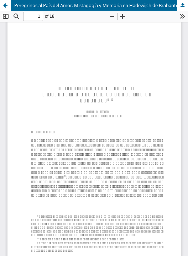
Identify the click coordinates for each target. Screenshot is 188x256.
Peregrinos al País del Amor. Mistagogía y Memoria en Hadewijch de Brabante (96, 5)
